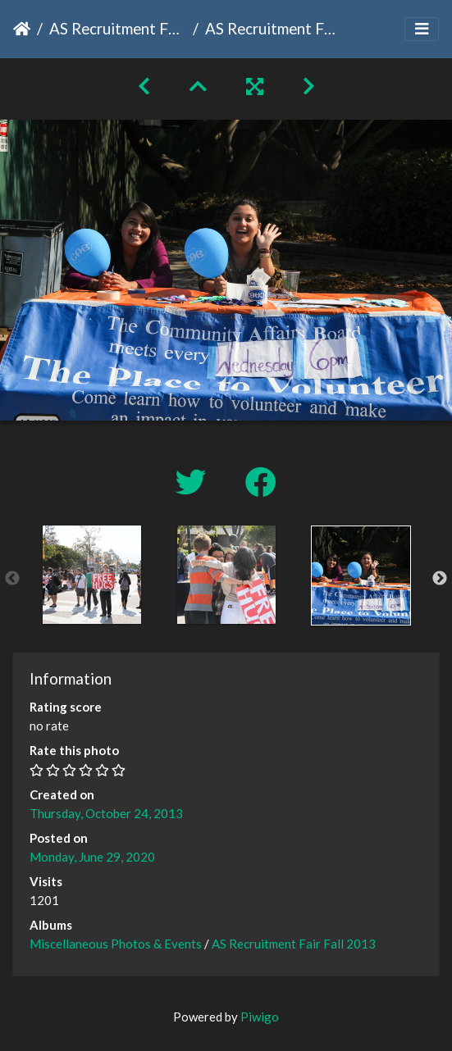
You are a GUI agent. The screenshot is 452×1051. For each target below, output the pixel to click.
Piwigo (259, 1016)
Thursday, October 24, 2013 (106, 813)
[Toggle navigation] (421, 29)
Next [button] (439, 579)
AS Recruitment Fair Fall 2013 (117, 28)
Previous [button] (12, 579)
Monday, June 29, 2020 (92, 856)
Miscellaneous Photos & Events (116, 943)
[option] (92, 575)
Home (21, 28)
